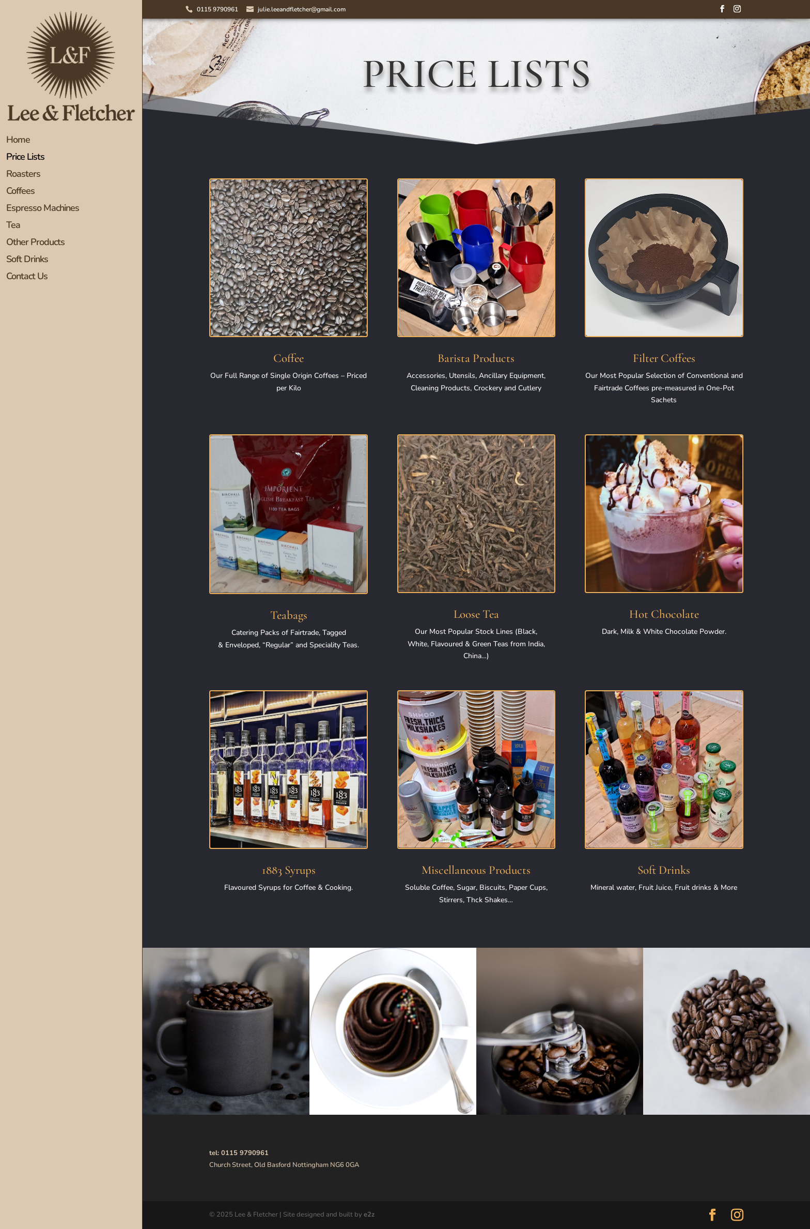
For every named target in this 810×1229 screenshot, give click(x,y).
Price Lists (25, 158)
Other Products (35, 243)
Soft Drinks (27, 260)
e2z (369, 1214)
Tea (13, 226)
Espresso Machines (42, 209)
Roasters (23, 175)
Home (18, 141)
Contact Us (27, 277)
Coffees (20, 192)
